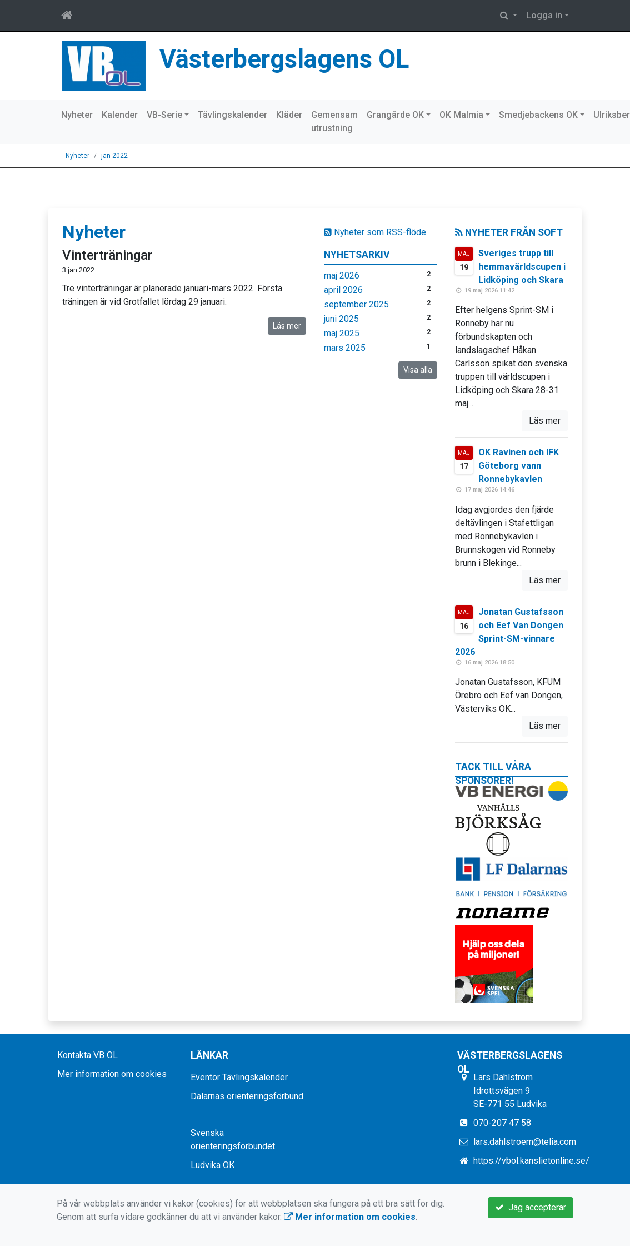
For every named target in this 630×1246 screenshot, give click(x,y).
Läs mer (287, 325)
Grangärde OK (395, 115)
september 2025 (356, 304)
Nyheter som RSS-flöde (375, 232)
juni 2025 (341, 319)
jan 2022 (114, 156)
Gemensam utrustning (334, 121)
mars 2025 (345, 347)
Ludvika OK (212, 1165)
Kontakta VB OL (87, 1055)
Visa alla (417, 369)
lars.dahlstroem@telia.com (524, 1141)
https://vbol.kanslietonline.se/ (531, 1160)
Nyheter (77, 115)
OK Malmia (461, 115)
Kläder (289, 115)
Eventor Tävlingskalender (239, 1077)
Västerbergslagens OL (284, 59)
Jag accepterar (530, 1207)
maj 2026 (341, 275)
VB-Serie (164, 115)
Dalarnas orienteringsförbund (247, 1096)
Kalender (120, 115)
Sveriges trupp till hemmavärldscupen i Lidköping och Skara (522, 266)
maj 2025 (341, 333)
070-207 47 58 (502, 1123)
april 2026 (343, 290)
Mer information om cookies (112, 1074)
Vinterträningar (107, 255)
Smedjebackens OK (538, 115)
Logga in (544, 15)
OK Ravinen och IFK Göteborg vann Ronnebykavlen (518, 465)
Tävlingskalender (232, 115)
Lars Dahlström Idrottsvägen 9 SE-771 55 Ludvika (510, 1090)
